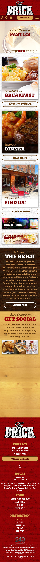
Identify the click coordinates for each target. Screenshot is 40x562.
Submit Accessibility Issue (24, 557)
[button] (2, 17)
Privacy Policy (10, 556)
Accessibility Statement (22, 556)
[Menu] (37, 18)
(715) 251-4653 (20, 454)
